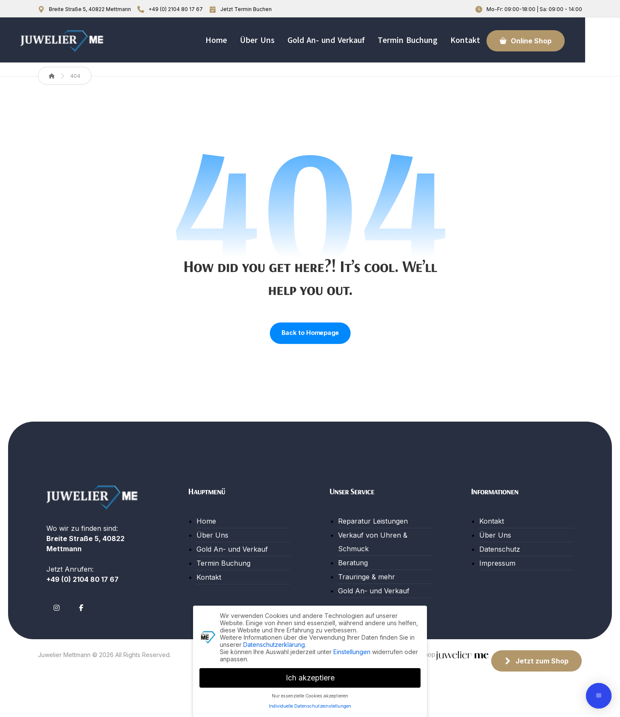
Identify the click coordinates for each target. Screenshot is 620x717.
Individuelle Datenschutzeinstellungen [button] (310, 706)
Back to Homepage (310, 340)
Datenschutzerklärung (274, 644)
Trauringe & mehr (366, 583)
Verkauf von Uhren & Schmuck (372, 549)
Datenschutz (499, 556)
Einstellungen (351, 651)
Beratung (353, 569)
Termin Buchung (223, 570)
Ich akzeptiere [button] (310, 677)
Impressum (497, 570)
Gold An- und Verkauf (232, 556)
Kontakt (208, 584)
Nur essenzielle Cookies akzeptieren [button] (310, 696)
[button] (56, 634)
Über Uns (212, 542)
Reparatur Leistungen (373, 528)
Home (206, 528)
